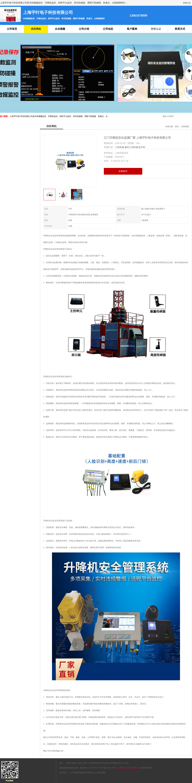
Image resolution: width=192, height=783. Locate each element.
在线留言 (123, 171)
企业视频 (60, 28)
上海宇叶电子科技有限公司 (128, 768)
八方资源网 (74, 772)
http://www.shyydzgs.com (53, 751)
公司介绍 (84, 28)
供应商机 (36, 28)
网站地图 (101, 772)
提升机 (142, 147)
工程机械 (119, 147)
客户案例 (132, 28)
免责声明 (83, 772)
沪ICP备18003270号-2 (108, 768)
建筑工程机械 (131, 147)
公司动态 (108, 28)
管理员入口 (92, 772)
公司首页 (12, 28)
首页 (177, 126)
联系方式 (180, 28)
